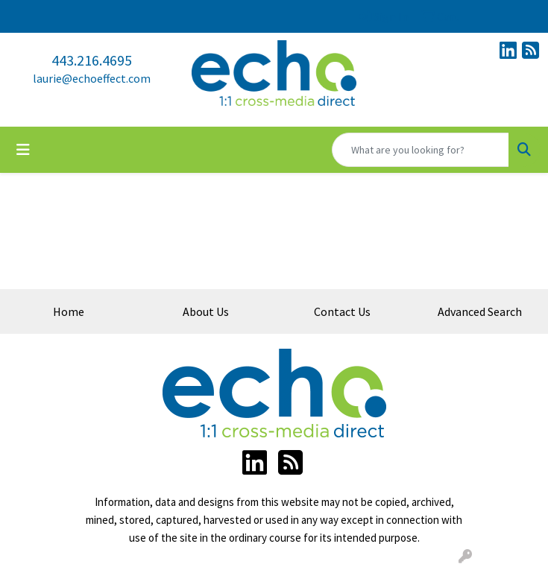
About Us (206, 311)
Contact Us (342, 311)
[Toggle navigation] (23, 149)
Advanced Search (480, 311)
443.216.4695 (91, 60)
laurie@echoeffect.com (92, 78)
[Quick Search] (420, 150)
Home (68, 311)
